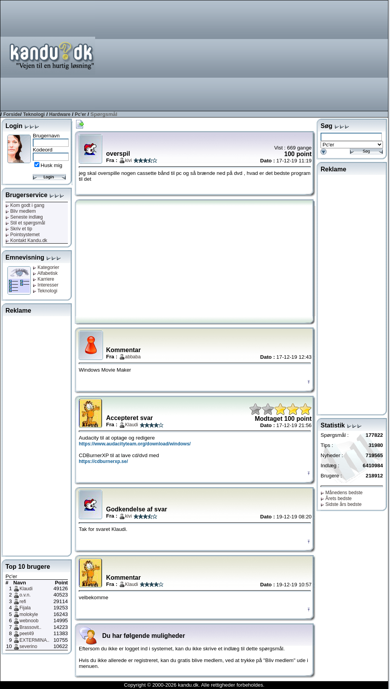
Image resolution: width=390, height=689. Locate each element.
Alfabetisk (45, 273)
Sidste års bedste (341, 504)
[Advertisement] (252, 55)
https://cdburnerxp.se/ (103, 461)
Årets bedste (336, 498)
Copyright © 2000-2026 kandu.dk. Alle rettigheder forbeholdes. (194, 685)
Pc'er (80, 114)
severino (28, 646)
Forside (11, 114)
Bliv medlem (20, 211)
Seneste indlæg (24, 217)
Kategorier (46, 267)
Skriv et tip (18, 228)
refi (23, 601)
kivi (128, 160)
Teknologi (34, 114)
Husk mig (51, 165)
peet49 (27, 633)
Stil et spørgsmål (25, 223)
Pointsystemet (22, 234)
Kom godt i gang (24, 205)
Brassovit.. (30, 627)
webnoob (29, 620)
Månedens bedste (342, 492)
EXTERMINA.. (35, 640)
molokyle (29, 614)
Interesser (45, 285)
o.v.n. (25, 595)
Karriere (43, 279)
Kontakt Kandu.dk (26, 240)
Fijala (25, 608)
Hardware (60, 114)
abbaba (133, 357)
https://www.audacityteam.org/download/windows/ (135, 444)
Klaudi (26, 588)
